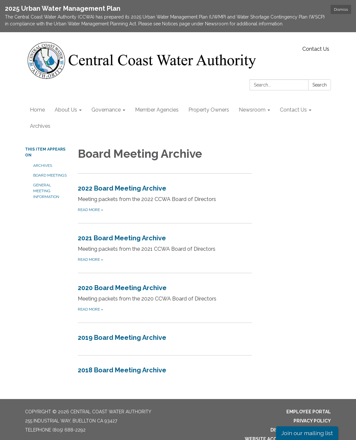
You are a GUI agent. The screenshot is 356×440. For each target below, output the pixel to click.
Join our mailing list (307, 433)
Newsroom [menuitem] (252, 110)
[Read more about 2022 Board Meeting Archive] (165, 198)
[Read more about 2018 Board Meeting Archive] (165, 371)
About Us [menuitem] (66, 110)
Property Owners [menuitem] (208, 110)
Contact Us (315, 49)
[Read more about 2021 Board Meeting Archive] (165, 248)
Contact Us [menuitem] (293, 110)
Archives (42, 165)
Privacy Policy (312, 420)
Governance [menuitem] (106, 110)
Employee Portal (308, 411)
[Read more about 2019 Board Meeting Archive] (165, 339)
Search (319, 84)
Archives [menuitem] (40, 126)
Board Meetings (50, 175)
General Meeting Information (46, 191)
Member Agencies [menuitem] (157, 110)
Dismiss (341, 9)
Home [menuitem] (37, 110)
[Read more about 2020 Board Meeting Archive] (165, 298)
